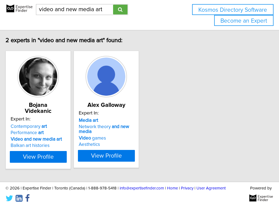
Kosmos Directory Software (232, 10)
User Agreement (211, 188)
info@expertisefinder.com (142, 188)
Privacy (187, 188)
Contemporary (40, 120)
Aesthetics (114, 139)
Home (172, 188)
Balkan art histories (41, 139)
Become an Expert (243, 21)
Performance (38, 126)
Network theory (136, 126)
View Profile (56, 151)
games (117, 133)
